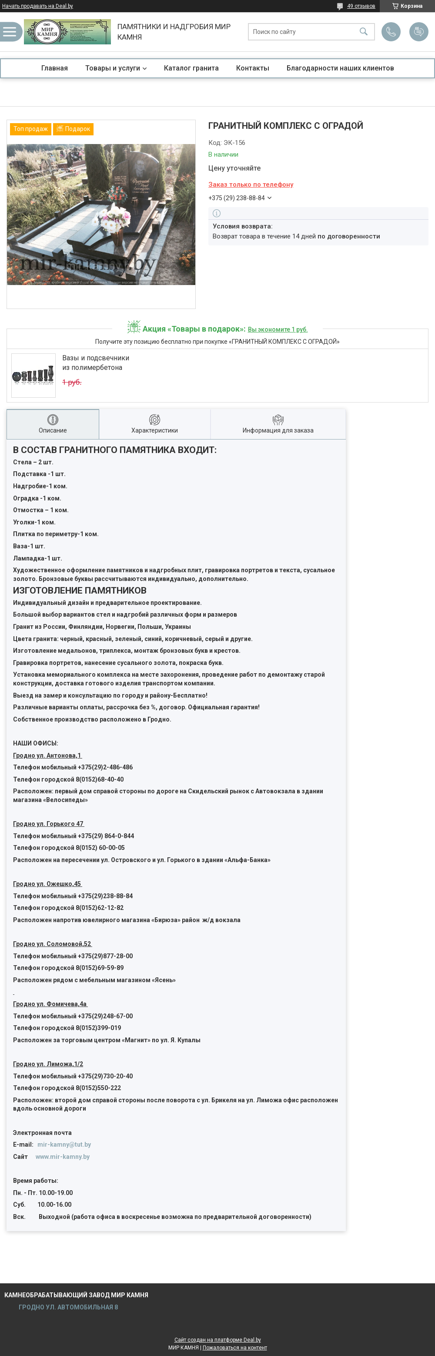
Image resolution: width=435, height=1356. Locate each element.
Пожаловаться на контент (235, 1348)
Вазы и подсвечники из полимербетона (95, 363)
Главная (54, 68)
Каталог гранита (191, 68)
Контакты (252, 68)
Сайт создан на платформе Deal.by (217, 1340)
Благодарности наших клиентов (340, 68)
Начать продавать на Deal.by (37, 6)
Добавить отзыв (418, 31)
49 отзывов (361, 6)
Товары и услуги (112, 68)
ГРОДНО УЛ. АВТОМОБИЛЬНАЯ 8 (67, 1307)
